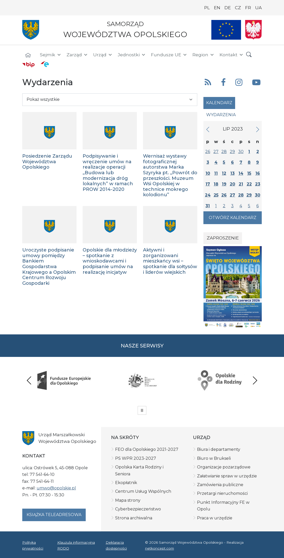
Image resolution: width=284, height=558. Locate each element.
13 (232, 173)
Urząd (103, 55)
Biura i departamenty (218, 449)
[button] (249, 54)
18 (216, 184)
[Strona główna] (28, 55)
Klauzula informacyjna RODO (76, 545)
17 (207, 184)
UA (258, 7)
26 (207, 151)
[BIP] (28, 64)
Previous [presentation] (29, 380)
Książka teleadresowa (54, 514)
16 (257, 173)
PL (207, 7)
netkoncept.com (159, 548)
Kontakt (232, 55)
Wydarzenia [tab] (221, 114)
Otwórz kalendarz (232, 217)
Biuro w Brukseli (214, 458)
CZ (238, 7)
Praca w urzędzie (214, 518)
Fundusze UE (169, 55)
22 (249, 184)
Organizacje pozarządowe (223, 467)
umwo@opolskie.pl (56, 488)
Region (203, 55)
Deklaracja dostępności (116, 545)
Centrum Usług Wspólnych (143, 491)
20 (232, 184)
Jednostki (132, 55)
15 (249, 173)
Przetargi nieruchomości (222, 493)
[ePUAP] (45, 64)
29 (232, 151)
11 (216, 173)
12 (224, 173)
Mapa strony (127, 500)
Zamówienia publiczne (220, 484)
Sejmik (50, 55)
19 (224, 184)
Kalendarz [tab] (219, 102)
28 (224, 151)
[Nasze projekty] (226, 30)
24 (208, 195)
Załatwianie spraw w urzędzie (227, 476)
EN (217, 7)
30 (241, 151)
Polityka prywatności (32, 545)
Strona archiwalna (133, 518)
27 (216, 151)
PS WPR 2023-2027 (135, 458)
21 (241, 184)
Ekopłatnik (126, 482)
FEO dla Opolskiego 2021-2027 (146, 449)
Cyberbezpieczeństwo (138, 509)
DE (227, 7)
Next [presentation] (255, 380)
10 (207, 173)
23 (257, 184)
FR (248, 7)
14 (240, 173)
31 (207, 205)
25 (216, 195)
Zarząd (77, 55)
